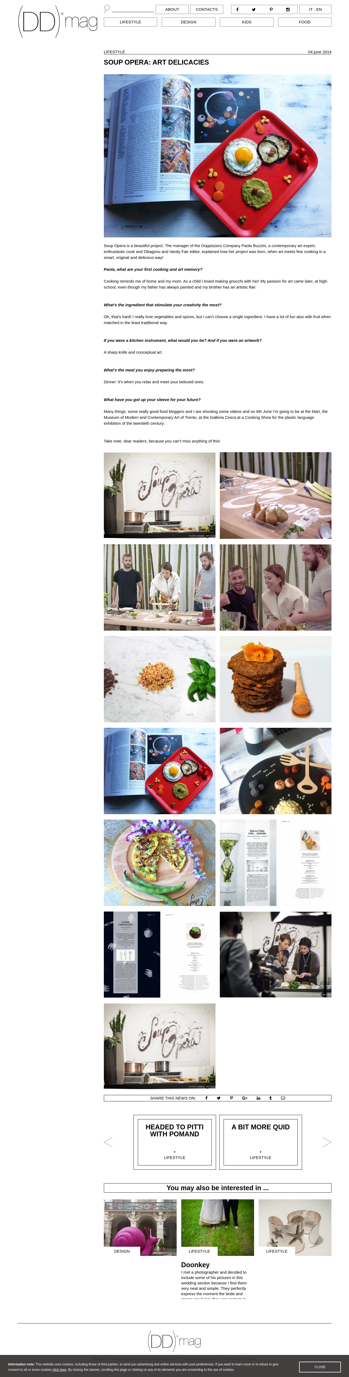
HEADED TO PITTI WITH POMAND (175, 1130)
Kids (246, 22)
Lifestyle (130, 22)
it (311, 9)
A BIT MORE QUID (261, 1127)
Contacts (207, 9)
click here (59, 1373)
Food (304, 22)
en (319, 9)
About (172, 9)
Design (189, 22)
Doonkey (195, 1265)
